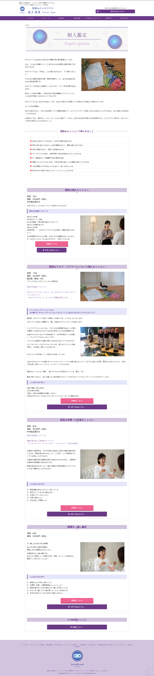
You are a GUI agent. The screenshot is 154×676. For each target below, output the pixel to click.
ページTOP (30, 18)
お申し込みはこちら (51, 250)
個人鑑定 (61, 18)
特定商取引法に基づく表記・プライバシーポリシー (111, 645)
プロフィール (45, 18)
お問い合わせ (124, 18)
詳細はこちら (51, 244)
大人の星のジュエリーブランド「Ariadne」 (92, 18)
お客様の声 (108, 18)
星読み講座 (77, 18)
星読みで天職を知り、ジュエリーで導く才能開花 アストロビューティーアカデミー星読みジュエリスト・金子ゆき (77, 670)
